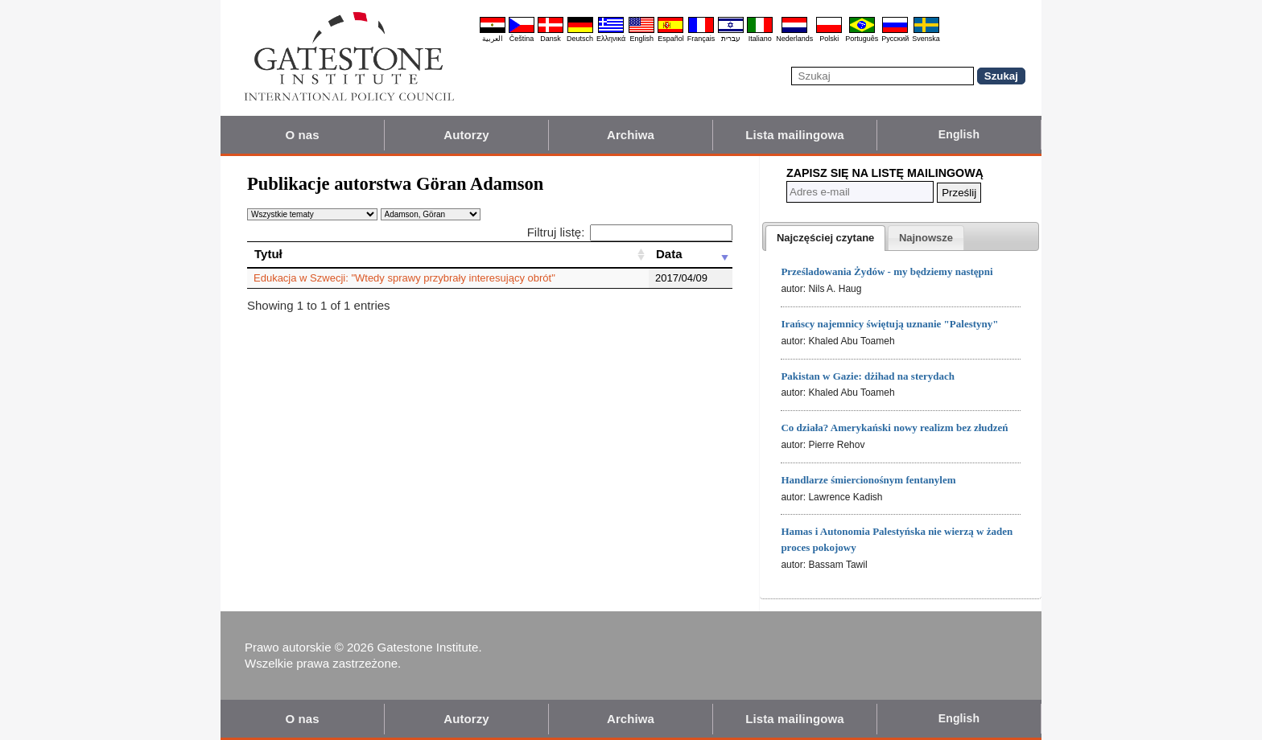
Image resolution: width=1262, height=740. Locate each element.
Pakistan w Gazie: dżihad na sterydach (868, 376)
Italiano (760, 39)
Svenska (926, 39)
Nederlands (794, 39)
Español (671, 39)
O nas (302, 135)
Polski (829, 39)
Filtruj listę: (629, 232)
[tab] (825, 238)
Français (701, 39)
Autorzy (466, 135)
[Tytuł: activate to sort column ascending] (448, 254)
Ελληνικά (610, 39)
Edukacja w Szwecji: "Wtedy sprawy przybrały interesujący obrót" (404, 278)
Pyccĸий (895, 39)
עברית (730, 39)
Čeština (521, 39)
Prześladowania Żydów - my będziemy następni (886, 271)
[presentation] (825, 238)
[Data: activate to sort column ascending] (690, 254)
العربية (492, 39)
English (641, 39)
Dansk (550, 39)
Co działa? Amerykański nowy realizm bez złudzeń (894, 427)
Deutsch (580, 39)
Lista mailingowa (794, 135)
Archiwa (630, 135)
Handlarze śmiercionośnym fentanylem (868, 480)
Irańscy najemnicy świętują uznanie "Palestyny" (889, 324)
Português (861, 39)
